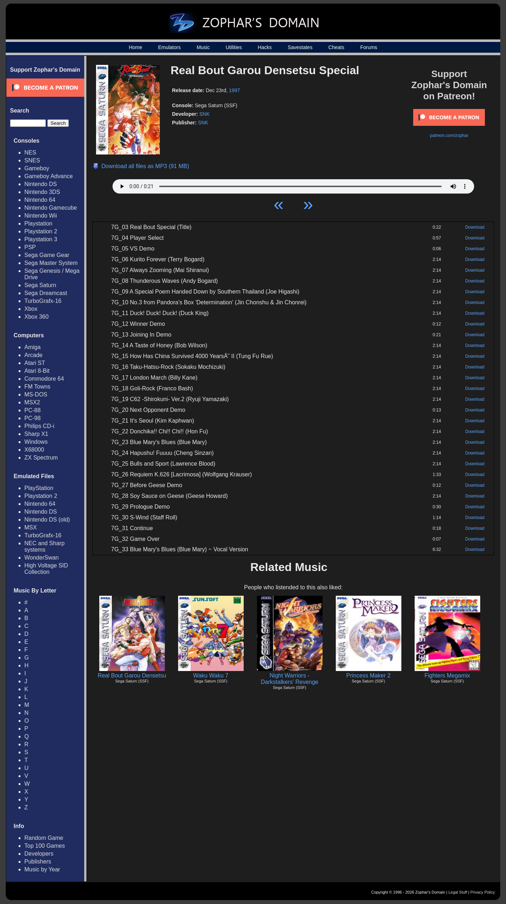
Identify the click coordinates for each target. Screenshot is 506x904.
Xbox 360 (36, 317)
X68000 (34, 450)
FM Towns (37, 387)
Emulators (169, 47)
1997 (234, 90)
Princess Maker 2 (368, 675)
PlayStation (38, 488)
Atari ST (34, 363)
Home (135, 47)
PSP (30, 247)
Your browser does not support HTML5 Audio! (293, 185)
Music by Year (42, 869)
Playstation (38, 223)
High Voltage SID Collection (46, 568)
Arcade (33, 355)
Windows (36, 442)
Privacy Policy (483, 892)
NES (30, 152)
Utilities (234, 47)
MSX (30, 527)
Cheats (336, 47)
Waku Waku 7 (210, 675)
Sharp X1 (36, 434)
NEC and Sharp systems (44, 546)
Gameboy (36, 168)
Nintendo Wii (40, 216)
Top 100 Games (44, 846)
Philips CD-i (39, 426)
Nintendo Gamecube (50, 208)
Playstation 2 (40, 231)
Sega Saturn (40, 285)
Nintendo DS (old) (47, 520)
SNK (204, 114)
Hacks (265, 47)
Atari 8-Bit (36, 371)
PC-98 (32, 418)
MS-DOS (35, 394)
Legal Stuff (457, 892)
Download (474, 227)
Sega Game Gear (46, 255)
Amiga (32, 347)
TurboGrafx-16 (42, 301)
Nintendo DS (40, 184)
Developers (38, 854)
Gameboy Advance (48, 176)
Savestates (300, 47)
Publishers (37, 861)
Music (203, 47)
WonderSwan (41, 558)
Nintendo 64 (39, 200)
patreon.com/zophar (449, 135)
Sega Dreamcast (45, 293)
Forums (368, 47)
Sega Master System (51, 263)
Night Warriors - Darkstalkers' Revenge (289, 678)
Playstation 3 (40, 239)
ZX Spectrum (41, 458)
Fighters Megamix (447, 675)
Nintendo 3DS (42, 192)
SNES (32, 160)
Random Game (43, 838)
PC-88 (32, 410)
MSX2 (32, 402)
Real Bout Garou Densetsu (131, 675)
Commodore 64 (44, 379)
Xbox (30, 309)
